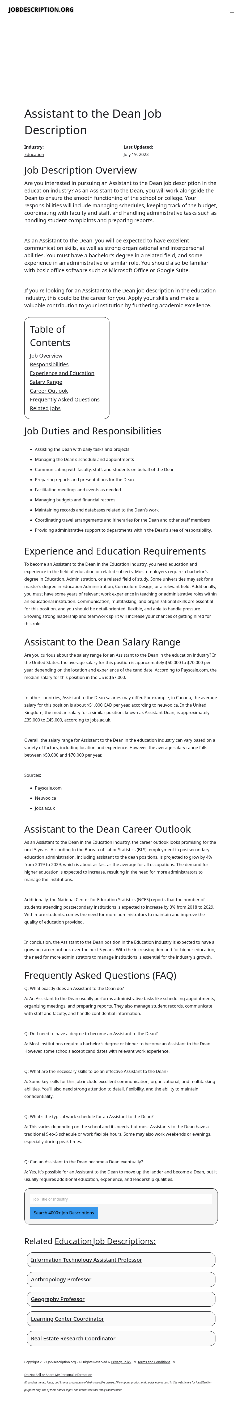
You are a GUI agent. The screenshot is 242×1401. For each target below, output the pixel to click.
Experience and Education (62, 373)
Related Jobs (45, 408)
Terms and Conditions (154, 1362)
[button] (231, 10)
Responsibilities (49, 364)
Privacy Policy (121, 1362)
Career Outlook (49, 390)
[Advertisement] (121, 62)
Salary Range (46, 381)
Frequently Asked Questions (65, 399)
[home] (41, 10)
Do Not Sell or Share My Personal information (58, 1375)
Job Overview (46, 355)
